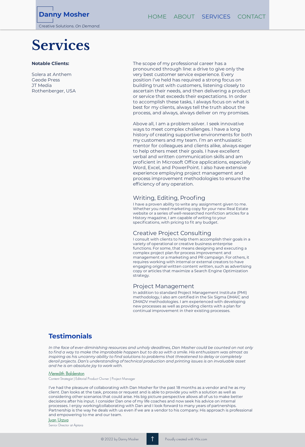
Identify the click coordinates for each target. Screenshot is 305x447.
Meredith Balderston (66, 373)
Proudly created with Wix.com (186, 439)
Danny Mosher (64, 14)
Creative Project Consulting (172, 233)
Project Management (163, 286)
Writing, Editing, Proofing (169, 197)
